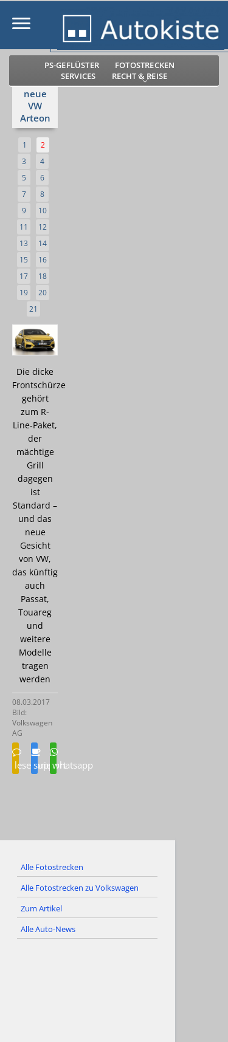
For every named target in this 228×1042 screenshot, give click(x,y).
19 (23, 292)
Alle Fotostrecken (52, 867)
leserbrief (15, 759)
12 (42, 227)
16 (42, 260)
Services (78, 75)
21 (33, 309)
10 (42, 210)
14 (42, 243)
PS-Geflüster (71, 65)
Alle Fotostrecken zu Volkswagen (80, 887)
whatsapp (53, 759)
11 (23, 227)
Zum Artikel (41, 908)
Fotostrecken (144, 65)
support (34, 759)
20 (42, 292)
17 (23, 276)
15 (23, 260)
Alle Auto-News (48, 929)
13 (23, 243)
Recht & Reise (140, 75)
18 (42, 276)
